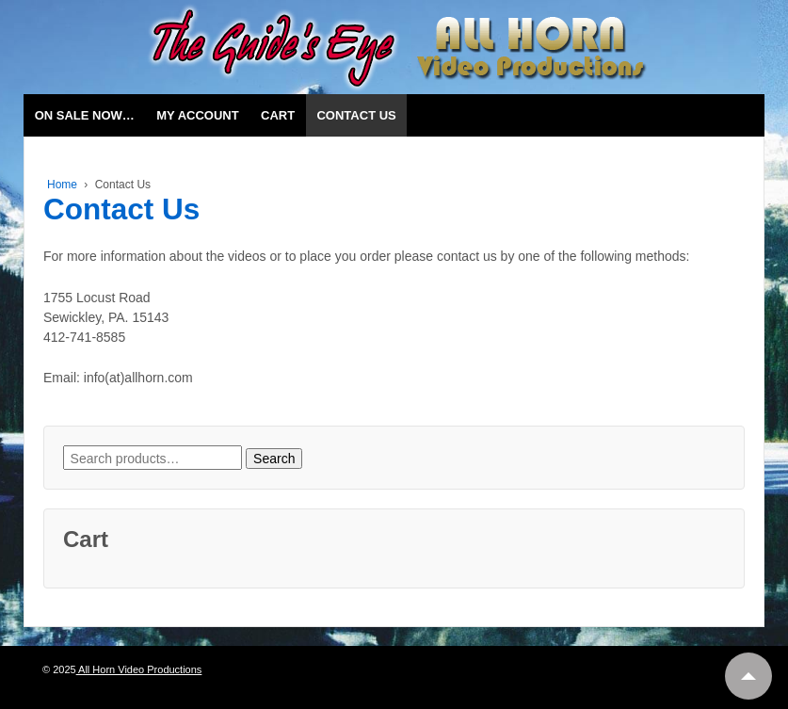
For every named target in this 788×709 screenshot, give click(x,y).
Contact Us (355, 115)
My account (197, 115)
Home (62, 184)
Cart (278, 115)
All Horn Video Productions (139, 669)
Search (274, 458)
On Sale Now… (85, 115)
